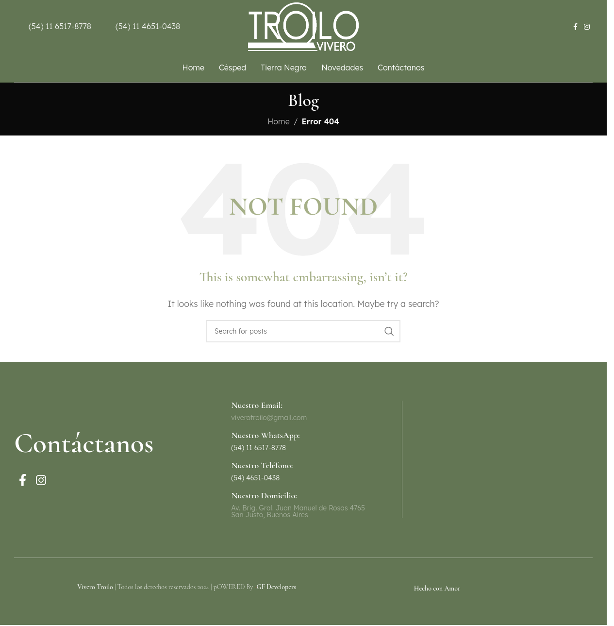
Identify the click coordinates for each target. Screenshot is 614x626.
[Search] (303, 331)
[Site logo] (303, 26)
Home (278, 121)
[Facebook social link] (575, 27)
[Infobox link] (303, 441)
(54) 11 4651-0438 (148, 26)
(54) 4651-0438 (255, 478)
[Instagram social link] (587, 27)
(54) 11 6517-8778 (60, 26)
